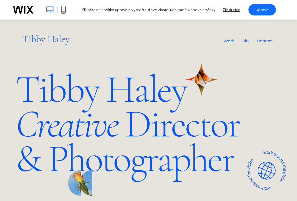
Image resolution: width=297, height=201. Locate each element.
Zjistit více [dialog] (231, 9)
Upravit (262, 9)
